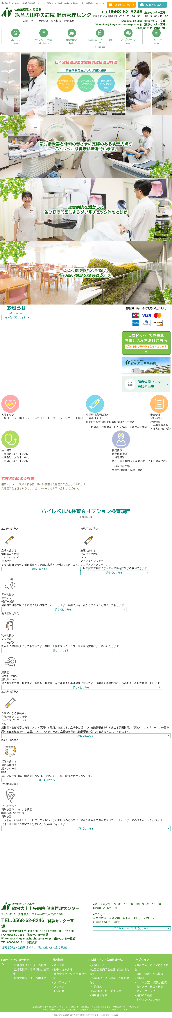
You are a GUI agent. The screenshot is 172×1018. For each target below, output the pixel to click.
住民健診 (96, 986)
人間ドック (98, 965)
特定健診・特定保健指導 (106, 990)
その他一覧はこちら (15, 317)
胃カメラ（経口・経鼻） (151, 986)
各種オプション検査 (148, 999)
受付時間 (59, 965)
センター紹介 (21, 959)
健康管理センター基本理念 (30, 978)
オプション (142, 959)
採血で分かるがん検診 (149, 973)
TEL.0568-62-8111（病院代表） (149, 28)
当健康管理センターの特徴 (30, 965)
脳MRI (140, 978)
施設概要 (58, 959)
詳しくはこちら (40, 569)
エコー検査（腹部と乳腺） (152, 982)
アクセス (59, 986)
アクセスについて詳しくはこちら (131, 928)
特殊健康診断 (99, 995)
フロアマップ (62, 982)
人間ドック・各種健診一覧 (106, 959)
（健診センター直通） (134, 12)
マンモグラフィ (145, 990)
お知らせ (59, 990)
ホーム (5, 962)
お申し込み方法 (63, 969)
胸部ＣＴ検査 (144, 995)
